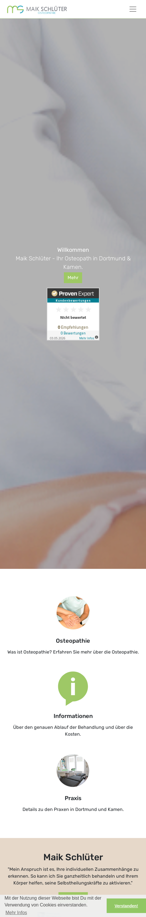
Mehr (73, 277)
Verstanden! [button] (126, 906)
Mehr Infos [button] (16, 912)
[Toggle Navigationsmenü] (133, 9)
